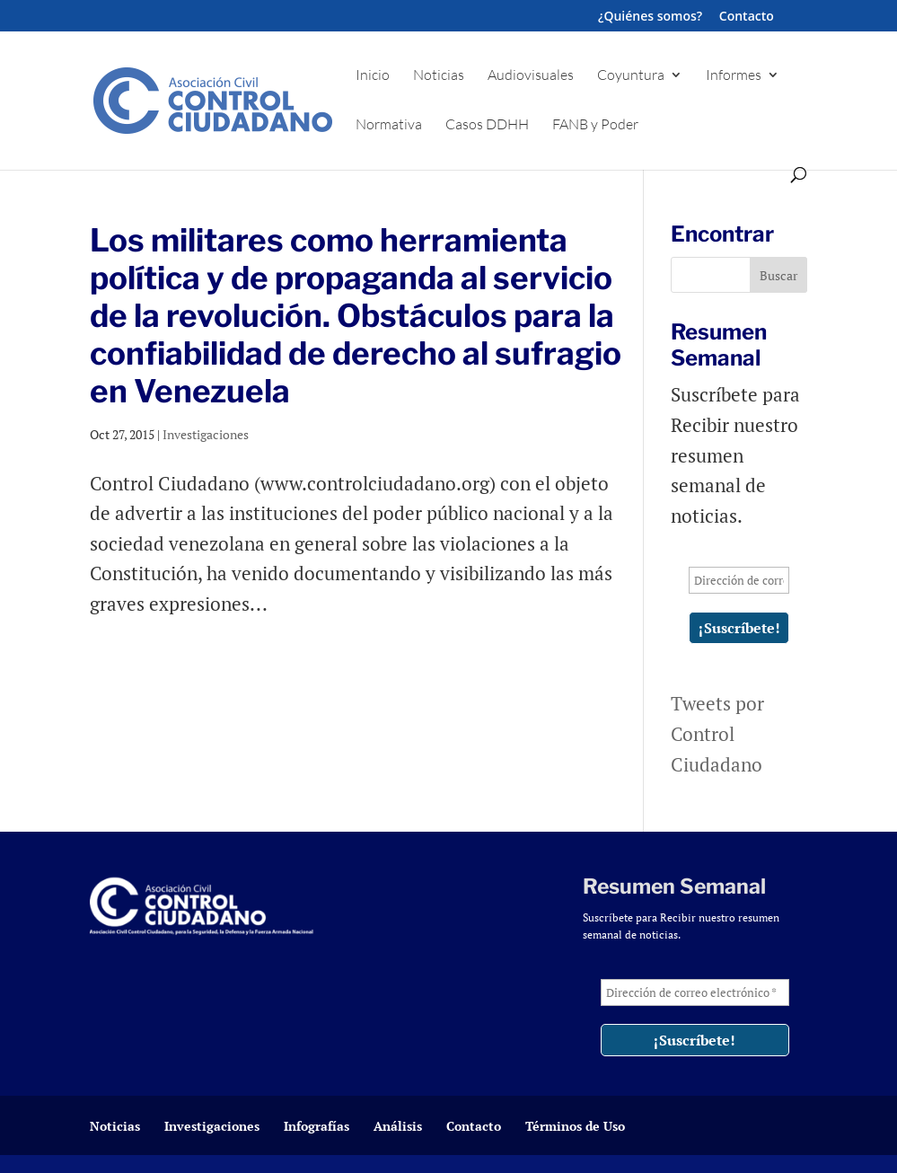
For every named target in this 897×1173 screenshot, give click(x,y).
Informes (733, 76)
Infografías (316, 1125)
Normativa (389, 125)
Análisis (398, 1125)
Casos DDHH (487, 125)
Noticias (438, 76)
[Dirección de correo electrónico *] (739, 580)
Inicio (373, 76)
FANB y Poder (595, 125)
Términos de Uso (575, 1125)
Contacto (746, 17)
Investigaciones (206, 434)
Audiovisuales (531, 76)
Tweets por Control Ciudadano (717, 733)
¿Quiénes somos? (650, 17)
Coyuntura (630, 76)
